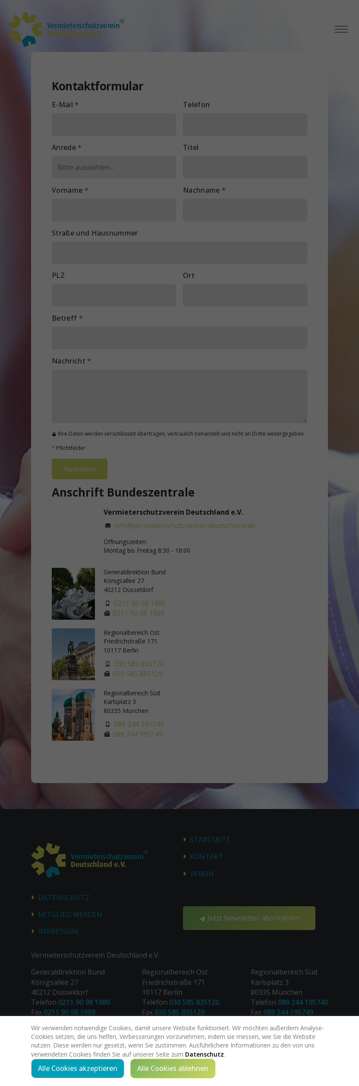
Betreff (67, 318)
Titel (191, 147)
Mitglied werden (70, 914)
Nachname (204, 190)
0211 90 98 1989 (138, 613)
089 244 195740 (139, 724)
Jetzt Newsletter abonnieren (249, 918)
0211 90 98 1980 (140, 603)
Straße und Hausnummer (95, 233)
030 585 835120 (139, 664)
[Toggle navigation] (341, 29)
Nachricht (71, 361)
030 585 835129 (138, 674)
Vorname (70, 190)
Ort (189, 275)
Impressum (58, 931)
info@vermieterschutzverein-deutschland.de (185, 525)
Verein (202, 874)
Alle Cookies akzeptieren (77, 1068)
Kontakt (206, 857)
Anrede (67, 147)
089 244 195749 (138, 734)
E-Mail (65, 104)
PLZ (58, 275)
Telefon (196, 104)
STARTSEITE (210, 840)
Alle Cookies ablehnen (172, 1068)
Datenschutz (63, 897)
